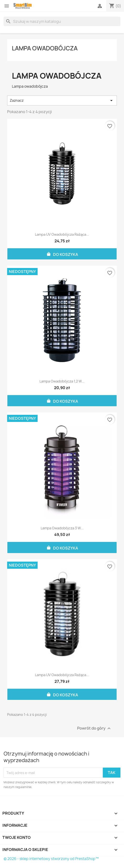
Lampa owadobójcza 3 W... (62, 528)
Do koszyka (62, 254)
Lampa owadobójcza (45, 48)
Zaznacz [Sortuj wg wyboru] (62, 100)
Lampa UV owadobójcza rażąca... (62, 234)
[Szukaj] (62, 21)
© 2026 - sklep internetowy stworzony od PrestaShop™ (51, 858)
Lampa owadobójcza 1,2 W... (62, 381)
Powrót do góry (94, 728)
